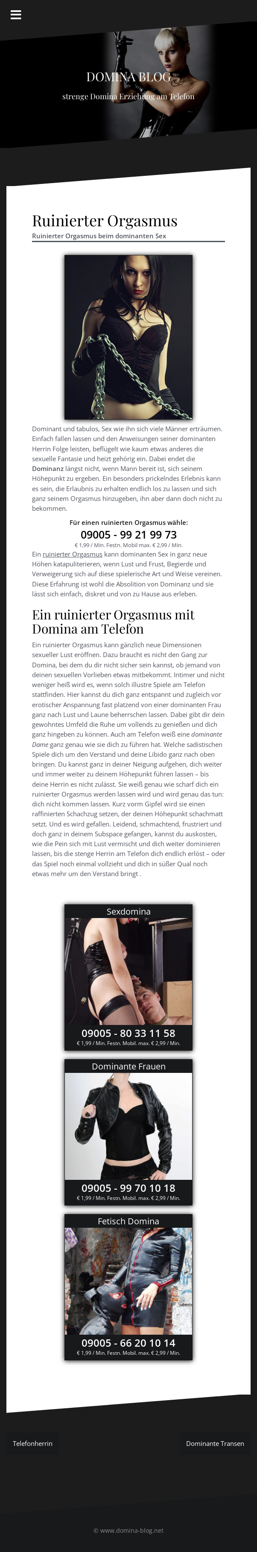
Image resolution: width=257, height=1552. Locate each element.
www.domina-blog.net (132, 1530)
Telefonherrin (33, 1443)
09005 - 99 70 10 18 (128, 1188)
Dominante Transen (215, 1443)
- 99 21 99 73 (129, 534)
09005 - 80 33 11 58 (128, 1033)
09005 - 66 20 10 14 (128, 1343)
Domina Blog (128, 74)
